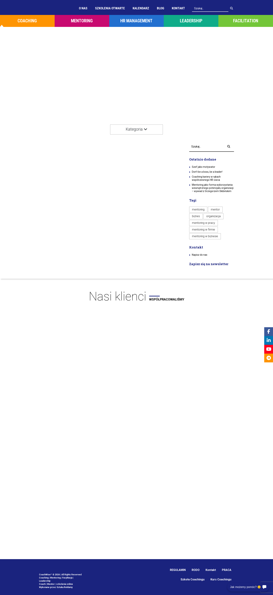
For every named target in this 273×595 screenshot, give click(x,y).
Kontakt (178, 8)
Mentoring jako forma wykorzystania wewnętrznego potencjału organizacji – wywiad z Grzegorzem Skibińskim (212, 188)
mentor (215, 209)
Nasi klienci (136, 296)
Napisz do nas (199, 254)
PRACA (226, 570)
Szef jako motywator (203, 166)
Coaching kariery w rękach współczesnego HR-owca (206, 178)
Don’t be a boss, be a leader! (207, 171)
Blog (160, 8)
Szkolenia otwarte (110, 8)
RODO (196, 570)
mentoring (198, 209)
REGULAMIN (178, 570)
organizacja (213, 216)
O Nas (83, 8)
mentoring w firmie (203, 229)
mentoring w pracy (203, 223)
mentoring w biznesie (205, 236)
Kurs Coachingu (220, 579)
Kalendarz (141, 8)
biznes (196, 216)
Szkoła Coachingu (192, 579)
